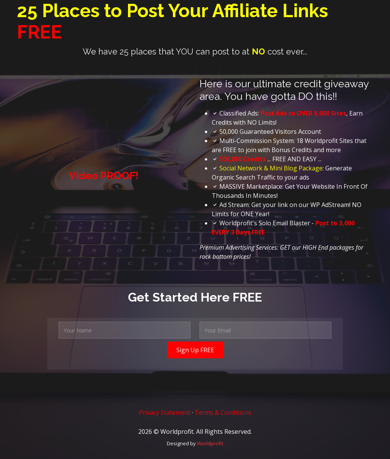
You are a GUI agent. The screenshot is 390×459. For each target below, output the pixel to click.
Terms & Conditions (223, 412)
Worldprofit (210, 443)
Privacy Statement (164, 412)
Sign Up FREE (195, 350)
